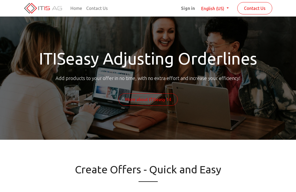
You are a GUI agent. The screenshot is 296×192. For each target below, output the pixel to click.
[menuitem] (76, 8)
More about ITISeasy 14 (148, 99)
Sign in (188, 8)
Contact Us (255, 8)
